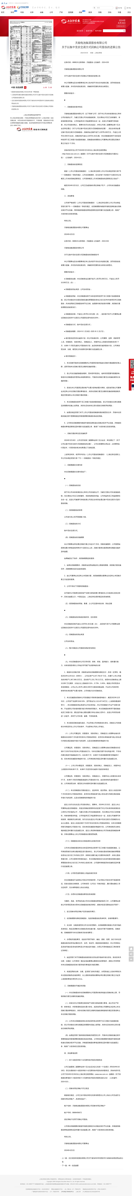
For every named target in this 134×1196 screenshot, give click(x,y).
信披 (80, 12)
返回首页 (80, 31)
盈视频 (70, 12)
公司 (51, 12)
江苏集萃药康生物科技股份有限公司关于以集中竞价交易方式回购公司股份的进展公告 (32, 96)
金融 (41, 12)
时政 (22, 12)
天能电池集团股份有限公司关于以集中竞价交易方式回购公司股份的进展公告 (32, 107)
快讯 (12, 12)
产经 (61, 12)
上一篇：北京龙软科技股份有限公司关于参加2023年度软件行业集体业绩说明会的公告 (92, 1160)
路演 (90, 12)
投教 (100, 12)
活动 (109, 12)
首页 (2, 12)
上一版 (45, 87)
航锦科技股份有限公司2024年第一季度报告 (25, 92)
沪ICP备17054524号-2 (67, 1191)
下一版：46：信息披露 (70, 1165)
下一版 (50, 87)
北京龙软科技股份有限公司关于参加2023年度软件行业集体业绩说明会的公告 (33, 102)
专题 (119, 12)
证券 (31, 12)
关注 (129, 12)
